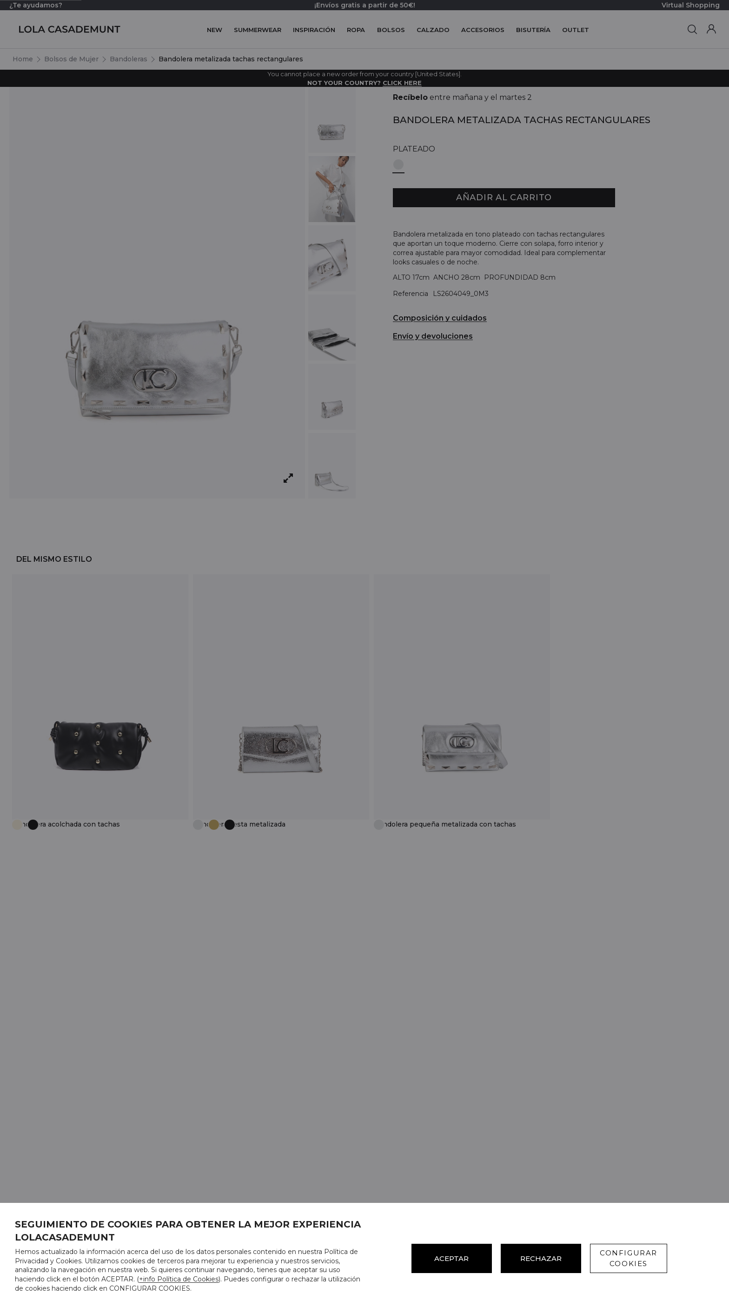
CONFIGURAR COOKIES (628, 1258)
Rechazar (541, 1258)
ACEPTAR (451, 1258)
